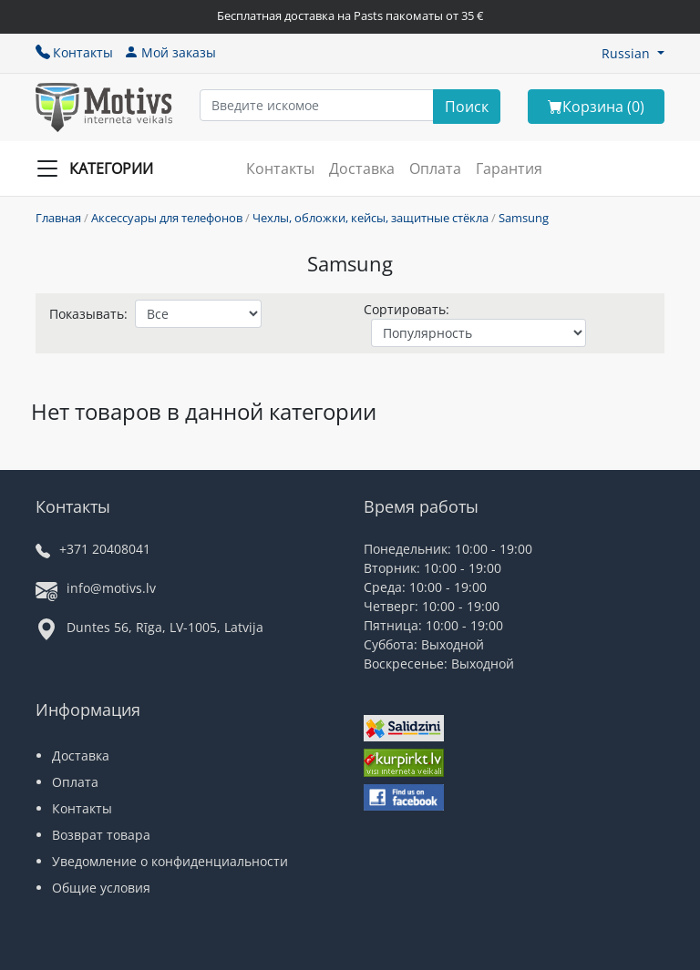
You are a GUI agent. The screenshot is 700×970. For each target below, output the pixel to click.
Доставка (362, 168)
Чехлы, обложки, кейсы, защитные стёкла (370, 217)
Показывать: (88, 313)
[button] (633, 53)
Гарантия (509, 168)
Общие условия (101, 887)
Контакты (74, 52)
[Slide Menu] (100, 168)
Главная (58, 217)
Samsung (524, 217)
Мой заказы (170, 52)
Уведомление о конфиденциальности (170, 861)
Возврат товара (101, 834)
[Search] (466, 106)
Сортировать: (406, 309)
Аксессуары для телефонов (166, 217)
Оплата (435, 168)
